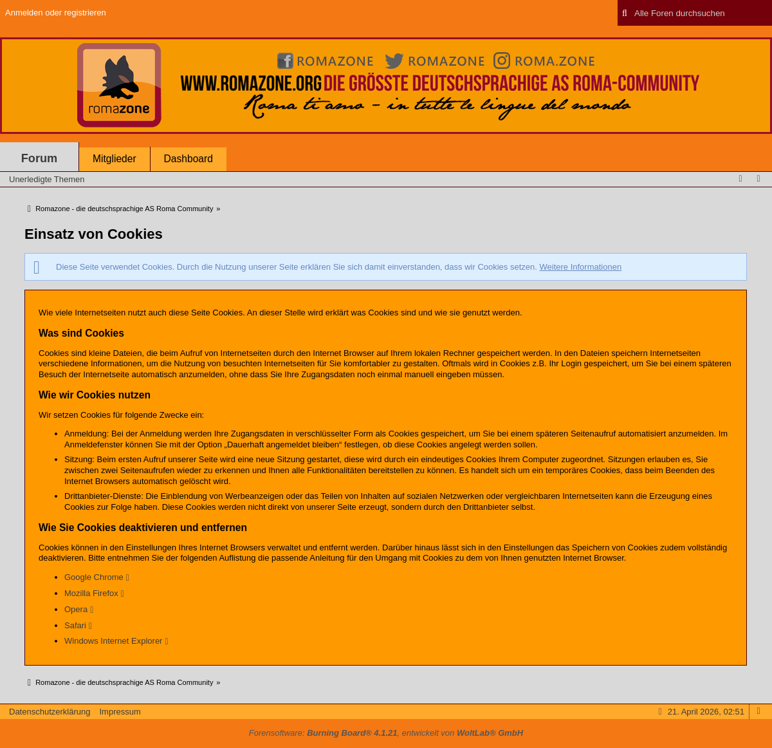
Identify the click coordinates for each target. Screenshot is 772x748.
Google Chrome (94, 577)
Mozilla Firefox (91, 593)
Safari (75, 625)
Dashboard (188, 158)
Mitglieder (114, 158)
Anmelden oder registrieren (55, 12)
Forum (39, 158)
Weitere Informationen (580, 267)
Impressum (119, 711)
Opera (75, 609)
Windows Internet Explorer (113, 641)
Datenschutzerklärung (49, 711)
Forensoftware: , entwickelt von (386, 733)
